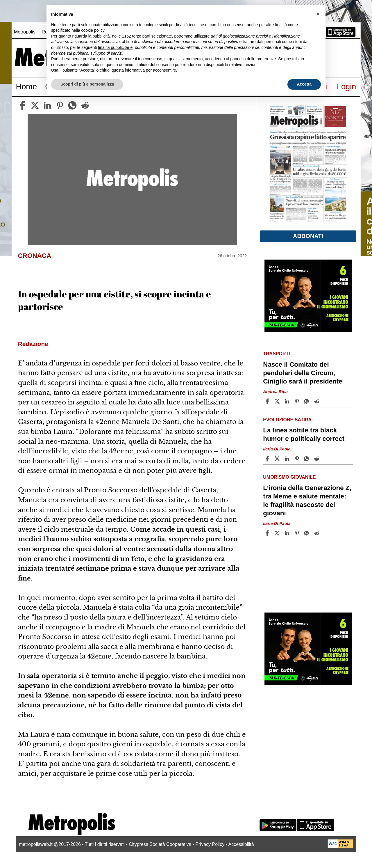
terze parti (141, 36)
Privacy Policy (210, 844)
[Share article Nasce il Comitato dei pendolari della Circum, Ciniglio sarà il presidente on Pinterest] (297, 401)
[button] (318, 14)
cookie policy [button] (92, 30)
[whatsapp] (72, 105)
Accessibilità (241, 844)
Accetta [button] (304, 84)
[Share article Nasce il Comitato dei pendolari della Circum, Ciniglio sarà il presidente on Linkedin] (287, 401)
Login (346, 86)
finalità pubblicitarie (115, 47)
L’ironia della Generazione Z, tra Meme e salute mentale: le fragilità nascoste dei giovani (307, 500)
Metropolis (24, 31)
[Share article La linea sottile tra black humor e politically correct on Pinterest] (297, 458)
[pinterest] (60, 105)
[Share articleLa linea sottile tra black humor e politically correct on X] (277, 458)
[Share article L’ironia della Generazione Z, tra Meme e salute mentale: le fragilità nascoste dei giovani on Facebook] (267, 533)
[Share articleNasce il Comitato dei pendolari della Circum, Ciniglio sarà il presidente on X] (277, 401)
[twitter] (35, 105)
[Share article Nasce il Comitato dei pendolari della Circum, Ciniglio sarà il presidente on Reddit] (317, 401)
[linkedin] (47, 105)
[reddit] (85, 105)
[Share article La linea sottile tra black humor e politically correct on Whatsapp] (307, 458)
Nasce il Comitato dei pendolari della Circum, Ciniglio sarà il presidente (302, 373)
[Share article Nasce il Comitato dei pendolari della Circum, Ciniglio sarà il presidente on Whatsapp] (307, 401)
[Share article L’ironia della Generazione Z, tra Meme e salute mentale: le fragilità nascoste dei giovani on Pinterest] (297, 533)
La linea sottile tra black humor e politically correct (303, 434)
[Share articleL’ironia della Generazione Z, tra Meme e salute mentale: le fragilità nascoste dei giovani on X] (277, 533)
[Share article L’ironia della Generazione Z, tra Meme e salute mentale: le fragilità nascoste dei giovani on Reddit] (317, 533)
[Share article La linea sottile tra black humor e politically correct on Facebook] (267, 458)
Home (26, 86)
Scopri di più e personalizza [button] (87, 84)
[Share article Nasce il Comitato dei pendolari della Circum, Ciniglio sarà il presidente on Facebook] (267, 401)
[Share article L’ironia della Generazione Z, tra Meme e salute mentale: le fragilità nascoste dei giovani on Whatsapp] (307, 533)
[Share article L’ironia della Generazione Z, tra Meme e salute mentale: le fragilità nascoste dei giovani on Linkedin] (287, 533)
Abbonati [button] (308, 236)
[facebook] (22, 105)
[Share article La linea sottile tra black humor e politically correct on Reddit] (317, 458)
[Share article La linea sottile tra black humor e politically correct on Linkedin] (287, 458)
